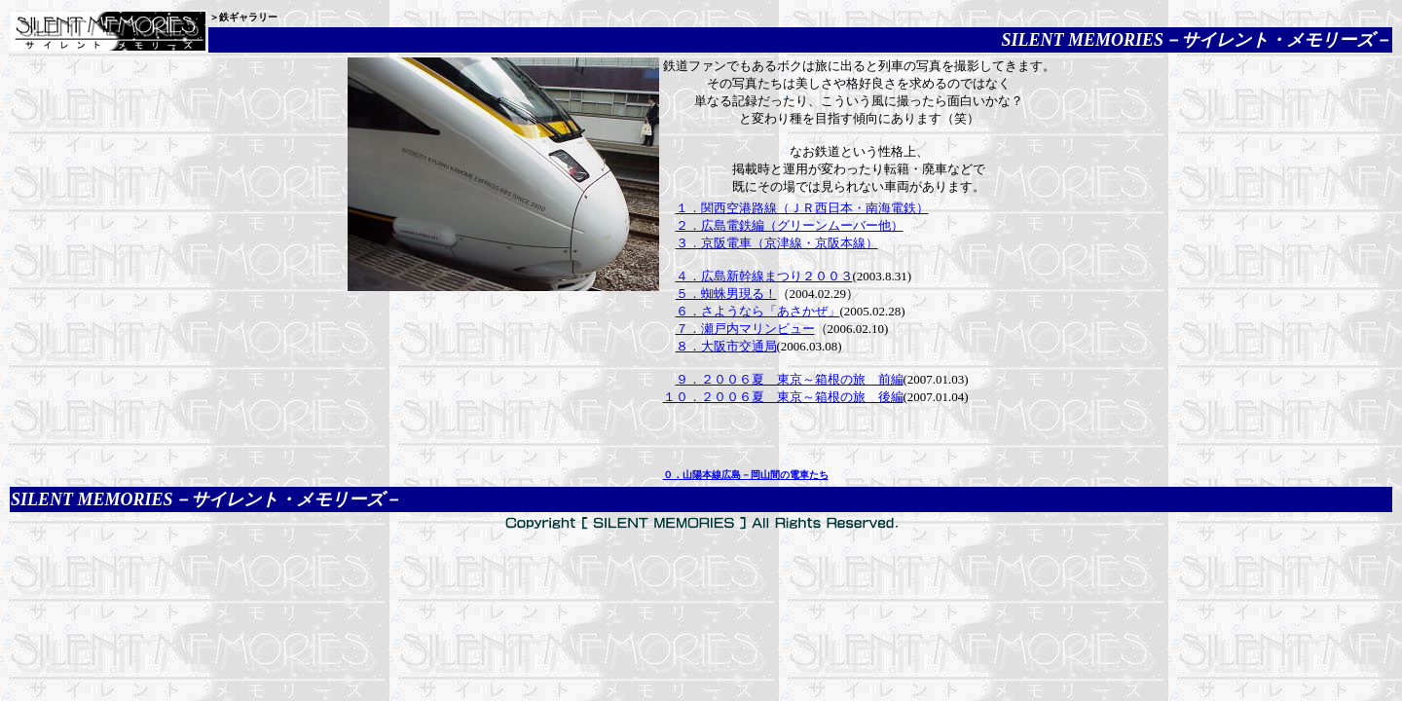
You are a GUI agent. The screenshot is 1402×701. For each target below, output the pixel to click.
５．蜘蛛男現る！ (726, 293)
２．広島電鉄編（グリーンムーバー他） (790, 225)
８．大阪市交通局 (726, 346)
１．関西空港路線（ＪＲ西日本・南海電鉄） (802, 208)
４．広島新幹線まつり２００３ (764, 276)
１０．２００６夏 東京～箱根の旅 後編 (783, 396)
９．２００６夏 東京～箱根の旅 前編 (790, 379)
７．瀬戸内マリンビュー (745, 328)
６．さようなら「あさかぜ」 (758, 311)
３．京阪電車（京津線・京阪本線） (777, 243)
